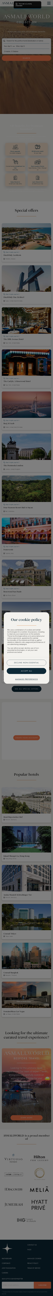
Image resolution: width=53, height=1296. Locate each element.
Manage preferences (26, 679)
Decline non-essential (26, 663)
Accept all (26, 671)
